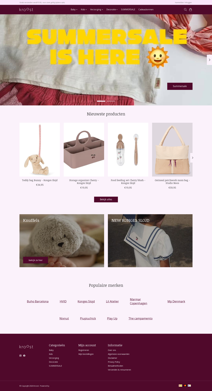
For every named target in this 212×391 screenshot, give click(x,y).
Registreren (83, 350)
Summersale (180, 86)
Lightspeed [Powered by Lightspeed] (54, 386)
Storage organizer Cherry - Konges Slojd (84, 181)
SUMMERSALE (128, 9)
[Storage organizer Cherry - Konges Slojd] (84, 150)
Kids (51, 354)
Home (64, 9)
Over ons (112, 350)
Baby (51, 350)
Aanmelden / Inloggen (183, 2)
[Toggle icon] (185, 9)
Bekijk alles (106, 199)
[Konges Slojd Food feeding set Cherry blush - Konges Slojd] (128, 150)
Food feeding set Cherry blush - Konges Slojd (128, 181)
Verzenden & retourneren (119, 369)
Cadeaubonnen (145, 9)
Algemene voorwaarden (118, 354)
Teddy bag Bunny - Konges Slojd (39, 180)
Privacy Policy (114, 362)
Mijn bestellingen (86, 354)
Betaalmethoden (115, 366)
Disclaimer (112, 358)
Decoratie (53, 362)
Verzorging (54, 358)
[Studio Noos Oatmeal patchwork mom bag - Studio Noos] (172, 150)
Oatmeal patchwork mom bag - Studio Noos (172, 181)
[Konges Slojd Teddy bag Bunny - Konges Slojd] (39, 150)
